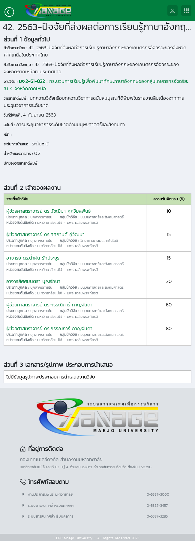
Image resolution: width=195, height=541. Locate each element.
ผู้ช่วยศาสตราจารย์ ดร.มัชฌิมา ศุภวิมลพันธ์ (48, 210)
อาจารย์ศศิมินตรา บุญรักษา (33, 281)
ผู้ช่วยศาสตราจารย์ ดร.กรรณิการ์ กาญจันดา (49, 304)
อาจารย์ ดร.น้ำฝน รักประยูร (32, 257)
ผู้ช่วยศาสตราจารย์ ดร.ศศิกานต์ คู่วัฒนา (45, 234)
